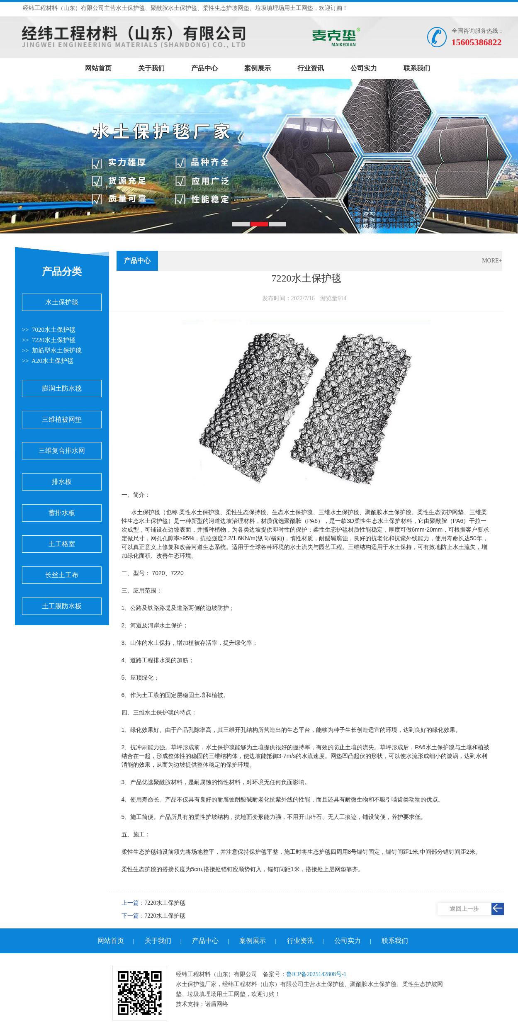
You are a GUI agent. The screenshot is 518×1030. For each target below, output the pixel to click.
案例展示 (257, 68)
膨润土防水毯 (62, 388)
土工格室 (62, 543)
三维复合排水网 (62, 450)
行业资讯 (310, 68)
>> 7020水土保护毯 (48, 329)
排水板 (62, 481)
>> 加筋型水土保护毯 (52, 350)
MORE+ (492, 261)
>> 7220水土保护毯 (48, 340)
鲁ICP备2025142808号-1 (316, 974)
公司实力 (363, 68)
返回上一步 (464, 909)
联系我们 (417, 68)
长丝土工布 (61, 574)
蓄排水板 (62, 512)
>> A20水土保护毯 (47, 360)
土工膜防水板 (62, 606)
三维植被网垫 (62, 419)
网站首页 (98, 68)
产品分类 (62, 271)
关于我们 (151, 68)
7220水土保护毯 (165, 903)
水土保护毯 (61, 302)
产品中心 (204, 68)
